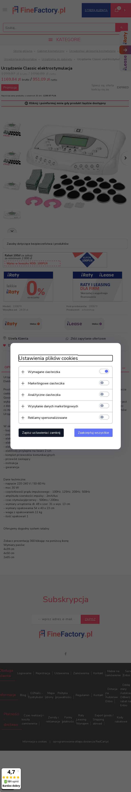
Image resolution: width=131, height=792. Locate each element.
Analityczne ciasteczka (44, 394)
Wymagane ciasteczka (44, 372)
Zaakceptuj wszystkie (93, 432)
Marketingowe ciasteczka (46, 383)
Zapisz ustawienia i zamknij (41, 432)
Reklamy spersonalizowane (47, 417)
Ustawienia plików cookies (48, 358)
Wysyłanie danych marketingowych (53, 406)
